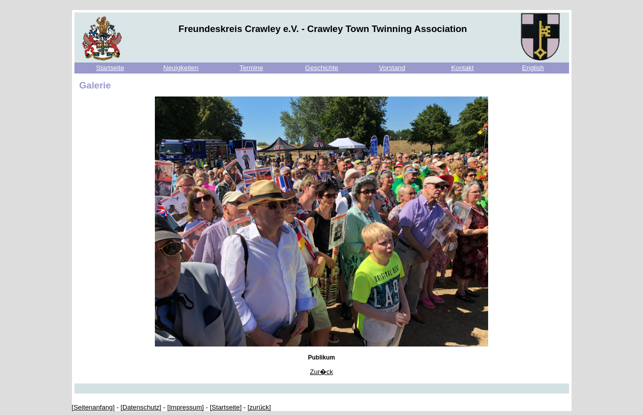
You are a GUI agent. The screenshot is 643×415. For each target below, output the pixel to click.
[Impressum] (185, 407)
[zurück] (259, 407)
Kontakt (462, 68)
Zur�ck (321, 372)
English (533, 68)
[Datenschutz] (140, 407)
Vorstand (392, 68)
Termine (251, 68)
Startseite (110, 68)
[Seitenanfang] (93, 407)
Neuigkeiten (180, 68)
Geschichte (322, 68)
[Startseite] (226, 407)
